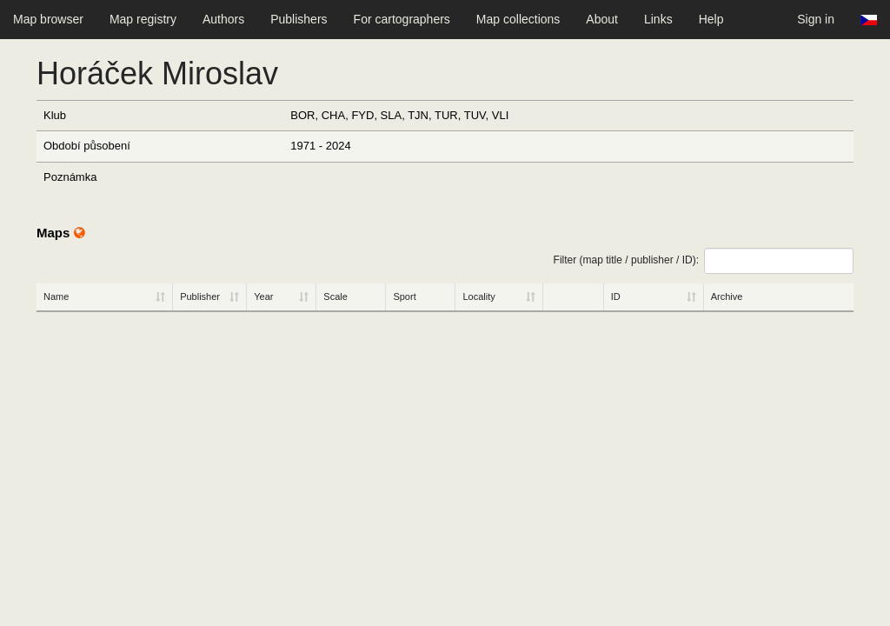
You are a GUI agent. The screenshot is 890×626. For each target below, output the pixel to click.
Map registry (143, 19)
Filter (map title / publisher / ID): (703, 261)
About (602, 19)
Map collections (518, 19)
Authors (223, 19)
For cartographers (402, 19)
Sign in (815, 19)
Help (711, 19)
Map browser (48, 19)
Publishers (298, 19)
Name (56, 296)
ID (616, 296)
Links (658, 19)
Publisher (200, 296)
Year (263, 296)
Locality (478, 296)
